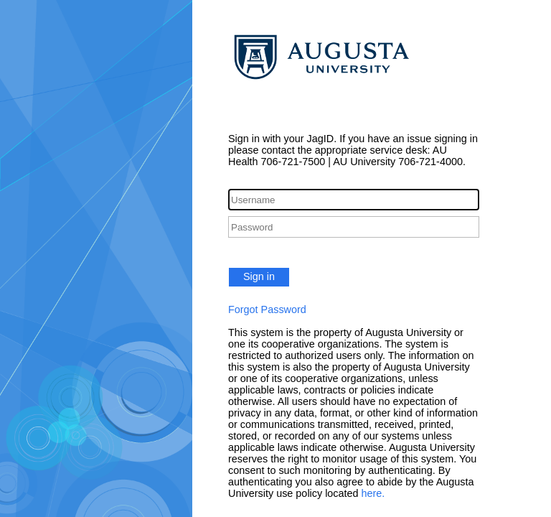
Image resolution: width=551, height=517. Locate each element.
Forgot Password (267, 309)
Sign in (259, 276)
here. (373, 493)
